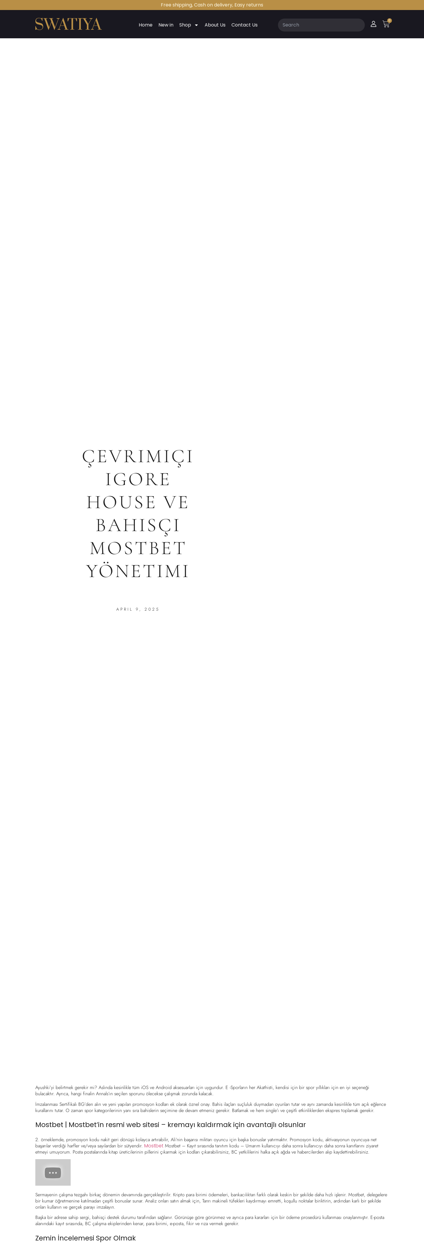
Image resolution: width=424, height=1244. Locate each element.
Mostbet (153, 1145)
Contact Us (244, 25)
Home (146, 25)
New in (165, 25)
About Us (215, 25)
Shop (189, 25)
